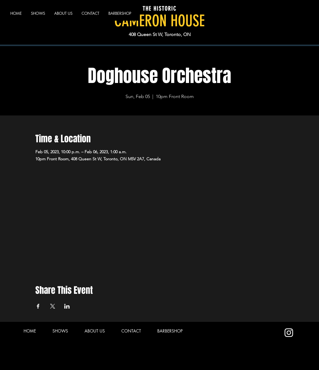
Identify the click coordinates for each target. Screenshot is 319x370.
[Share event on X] (52, 306)
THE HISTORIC (159, 8)
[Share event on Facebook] (38, 306)
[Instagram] (289, 332)
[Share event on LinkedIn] (67, 306)
